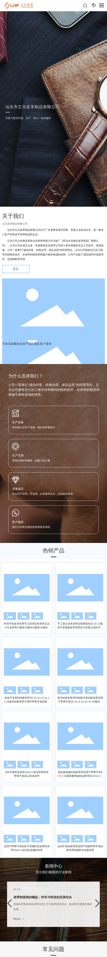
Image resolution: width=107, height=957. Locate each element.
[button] (51, 202)
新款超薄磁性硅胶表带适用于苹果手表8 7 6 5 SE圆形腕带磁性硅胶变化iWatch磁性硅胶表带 (80, 776)
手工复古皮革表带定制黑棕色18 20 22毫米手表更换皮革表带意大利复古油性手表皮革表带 (80, 627)
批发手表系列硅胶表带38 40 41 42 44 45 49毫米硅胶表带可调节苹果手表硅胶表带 (27, 701)
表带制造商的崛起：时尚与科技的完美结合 (42, 897)
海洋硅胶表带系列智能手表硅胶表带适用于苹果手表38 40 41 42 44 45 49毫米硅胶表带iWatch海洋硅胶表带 (80, 701)
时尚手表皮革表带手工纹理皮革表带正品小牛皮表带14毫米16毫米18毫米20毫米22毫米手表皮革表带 (27, 627)
